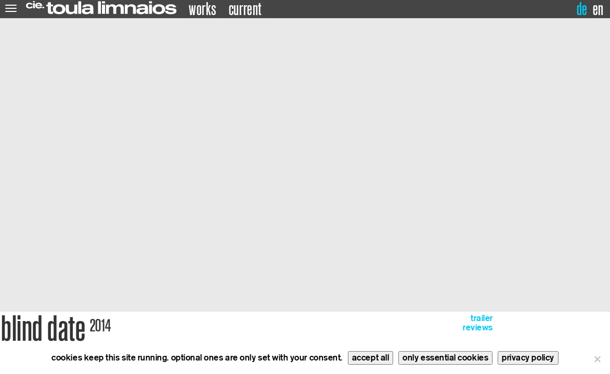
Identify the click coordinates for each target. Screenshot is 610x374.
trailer (482, 318)
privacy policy (528, 358)
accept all (370, 358)
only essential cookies (445, 358)
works (202, 9)
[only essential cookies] (597, 359)
